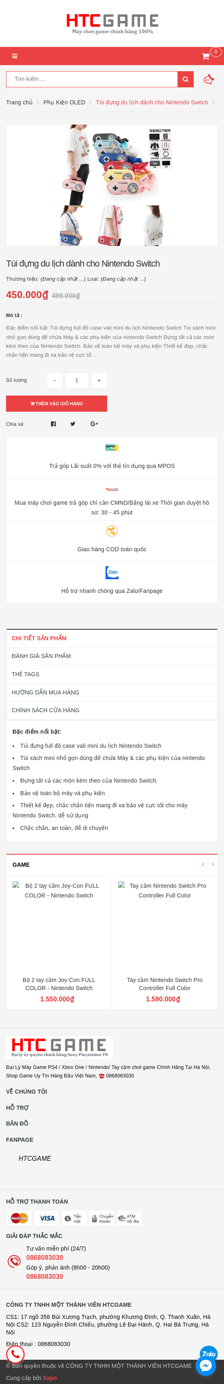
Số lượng (16, 380)
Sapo (50, 1378)
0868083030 (44, 1257)
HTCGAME (35, 1158)
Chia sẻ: (15, 424)
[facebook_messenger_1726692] (206, 1366)
